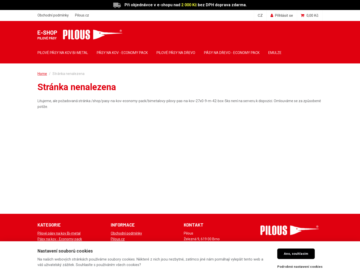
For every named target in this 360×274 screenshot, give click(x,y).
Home (42, 74)
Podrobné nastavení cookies (299, 267)
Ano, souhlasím (296, 254)
